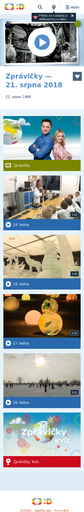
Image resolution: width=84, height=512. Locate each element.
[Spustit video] (42, 42)
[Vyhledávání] (40, 7)
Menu (72, 7)
